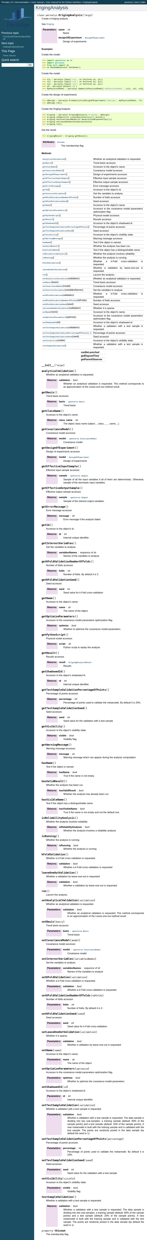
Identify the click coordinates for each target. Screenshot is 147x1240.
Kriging (50, 24)
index (143, 2)
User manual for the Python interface (63, 2)
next (137, 2)
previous (128, 2)
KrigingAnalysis (90, 2)
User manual (37, 2)
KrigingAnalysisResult (13, 47)
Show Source (9, 55)
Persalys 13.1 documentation (15, 2)
